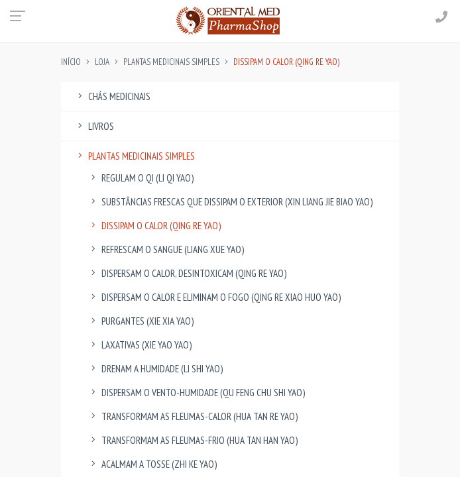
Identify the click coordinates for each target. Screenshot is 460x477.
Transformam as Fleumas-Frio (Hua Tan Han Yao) (192, 440)
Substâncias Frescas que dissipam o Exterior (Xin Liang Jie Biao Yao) (230, 201)
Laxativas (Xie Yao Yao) (139, 345)
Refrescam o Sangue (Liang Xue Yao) (165, 249)
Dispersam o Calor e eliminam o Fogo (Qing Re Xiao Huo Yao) (214, 297)
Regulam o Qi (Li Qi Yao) (140, 178)
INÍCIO (71, 62)
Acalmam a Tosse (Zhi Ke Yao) (152, 464)
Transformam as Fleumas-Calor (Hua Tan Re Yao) (192, 416)
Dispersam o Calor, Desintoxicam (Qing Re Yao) (186, 273)
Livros (94, 126)
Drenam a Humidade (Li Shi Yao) (155, 368)
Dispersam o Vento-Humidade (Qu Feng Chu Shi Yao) (196, 392)
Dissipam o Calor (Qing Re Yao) (154, 225)
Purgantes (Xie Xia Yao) (140, 321)
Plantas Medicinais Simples (171, 62)
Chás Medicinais (112, 96)
